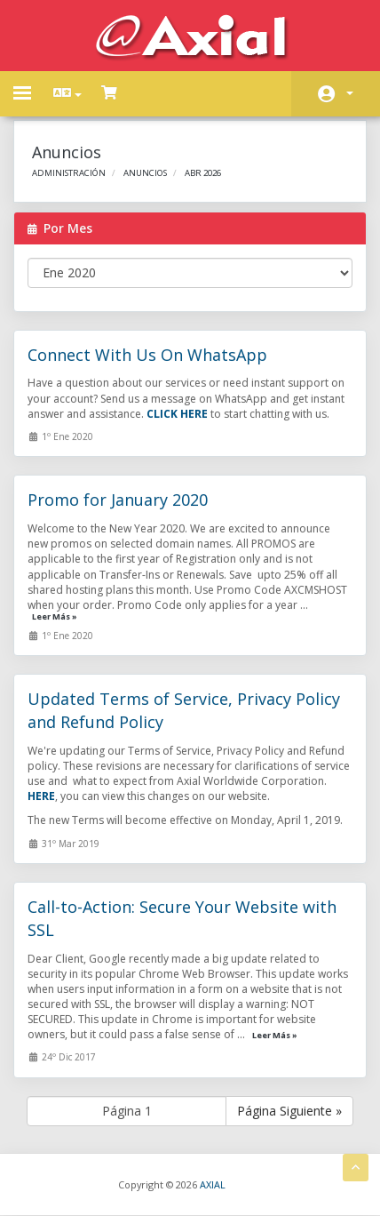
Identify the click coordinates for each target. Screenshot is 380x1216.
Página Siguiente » (289, 1110)
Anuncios (145, 173)
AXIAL (213, 1184)
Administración (69, 173)
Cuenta (349, 93)
